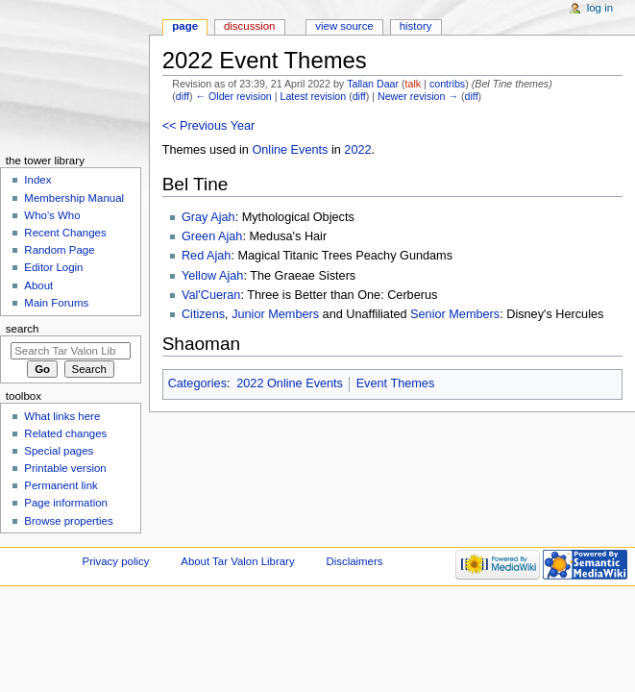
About (38, 285)
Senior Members (455, 314)
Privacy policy (116, 561)
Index (37, 179)
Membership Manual (74, 198)
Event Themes (395, 383)
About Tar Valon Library (237, 561)
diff (182, 96)
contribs (447, 83)
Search (22, 328)
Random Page (59, 250)
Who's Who (52, 215)
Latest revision (313, 96)
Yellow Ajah (212, 276)
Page (185, 26)
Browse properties (68, 521)
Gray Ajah (208, 217)
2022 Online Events (289, 383)
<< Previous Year (209, 126)
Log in (600, 7)
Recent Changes (65, 232)
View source (344, 26)
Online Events (290, 150)
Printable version (65, 468)
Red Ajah (207, 255)
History (416, 26)
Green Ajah (212, 236)
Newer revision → (418, 96)
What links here (62, 416)
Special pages (58, 451)
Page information (66, 502)
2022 (357, 150)
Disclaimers (354, 561)
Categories (197, 383)
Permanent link (60, 485)
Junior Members (275, 314)
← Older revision (233, 96)
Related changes (65, 433)
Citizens (203, 314)
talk (413, 83)
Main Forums (56, 303)
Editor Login (53, 267)
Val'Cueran (211, 295)
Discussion (249, 26)
